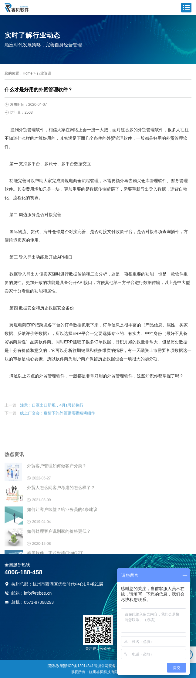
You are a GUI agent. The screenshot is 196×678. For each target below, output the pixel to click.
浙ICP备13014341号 (80, 666)
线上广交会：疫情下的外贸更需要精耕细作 (57, 418)
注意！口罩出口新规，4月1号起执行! (52, 411)
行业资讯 (44, 73)
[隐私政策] (56, 666)
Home (27, 73)
